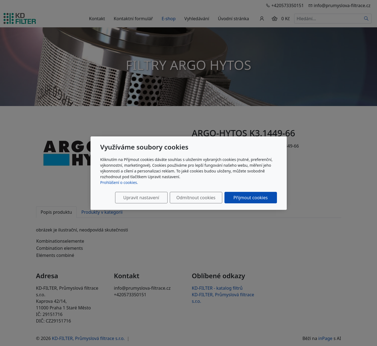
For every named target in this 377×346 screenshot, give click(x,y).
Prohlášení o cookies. (119, 182)
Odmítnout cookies (195, 198)
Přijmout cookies (250, 198)
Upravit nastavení (141, 198)
